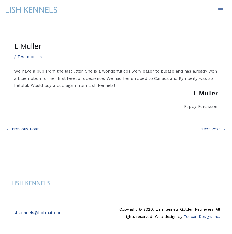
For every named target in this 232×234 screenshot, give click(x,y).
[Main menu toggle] (220, 10)
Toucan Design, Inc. (202, 216)
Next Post (213, 129)
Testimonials (29, 56)
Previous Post (22, 129)
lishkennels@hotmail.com (37, 212)
